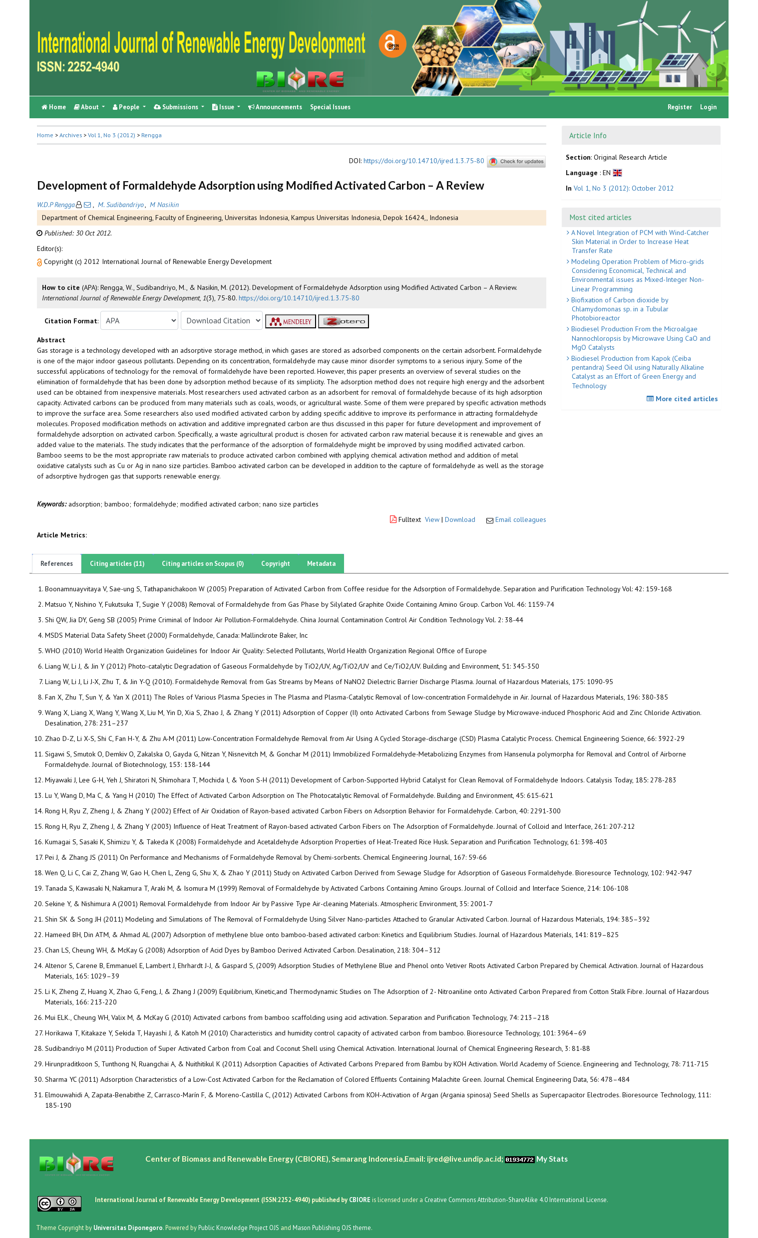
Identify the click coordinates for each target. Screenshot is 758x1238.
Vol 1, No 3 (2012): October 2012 (624, 188)
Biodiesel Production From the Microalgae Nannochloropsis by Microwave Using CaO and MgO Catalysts (640, 337)
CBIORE (360, 1200)
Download (460, 519)
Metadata (321, 563)
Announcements (275, 107)
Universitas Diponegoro (128, 1228)
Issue (224, 107)
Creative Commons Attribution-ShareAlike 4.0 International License (515, 1200)
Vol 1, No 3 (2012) (111, 135)
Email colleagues (520, 519)
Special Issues (330, 107)
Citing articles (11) (117, 563)
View (432, 519)
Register (680, 107)
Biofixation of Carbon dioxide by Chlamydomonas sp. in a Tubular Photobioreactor (619, 308)
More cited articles (683, 398)
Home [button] (45, 135)
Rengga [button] (151, 135)
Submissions (177, 107)
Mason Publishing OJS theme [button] (332, 1228)
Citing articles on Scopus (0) (203, 563)
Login (708, 107)
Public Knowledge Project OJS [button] (238, 1228)
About (87, 107)
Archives (70, 135)
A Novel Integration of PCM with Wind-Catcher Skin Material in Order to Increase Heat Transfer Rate (639, 241)
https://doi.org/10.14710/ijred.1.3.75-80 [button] (299, 297)
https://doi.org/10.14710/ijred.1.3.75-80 (424, 160)
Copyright (275, 563)
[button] (40, 261)
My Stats (552, 1158)
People (127, 107)
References (56, 563)
